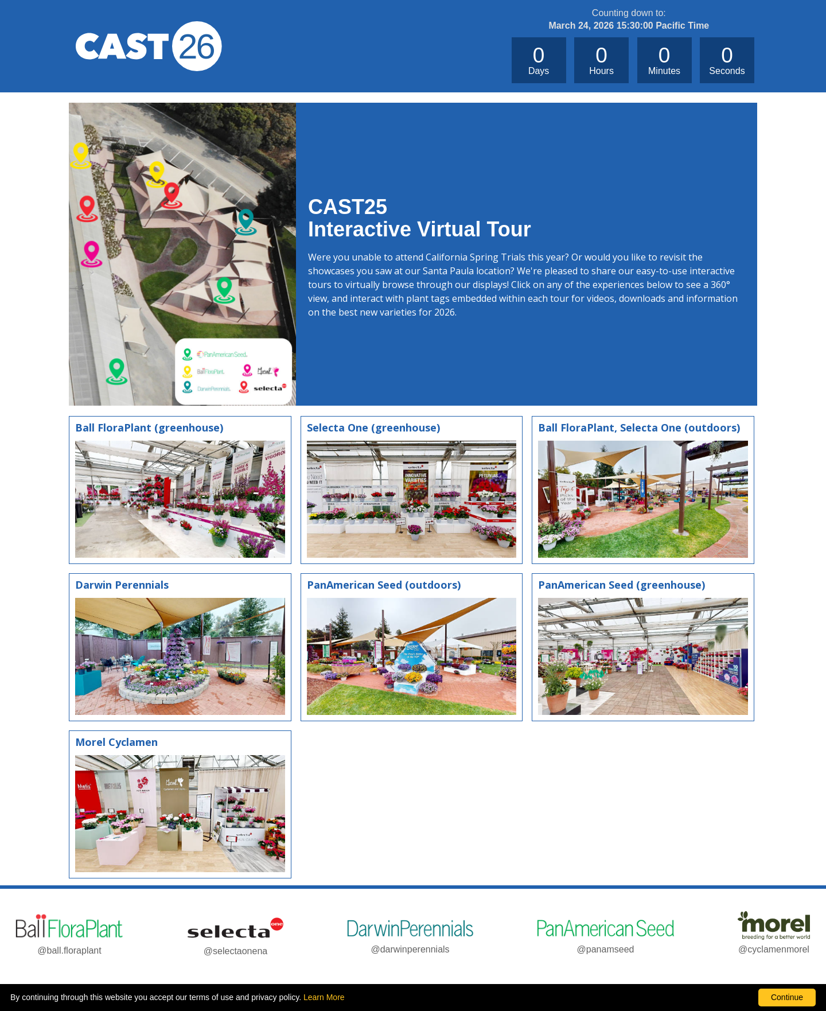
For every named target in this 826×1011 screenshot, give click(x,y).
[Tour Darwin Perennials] (180, 647)
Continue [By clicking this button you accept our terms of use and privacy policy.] (787, 997)
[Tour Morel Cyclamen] (180, 804)
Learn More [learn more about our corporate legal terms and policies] (324, 997)
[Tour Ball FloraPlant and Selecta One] (643, 490)
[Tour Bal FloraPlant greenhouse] (180, 490)
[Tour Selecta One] (412, 490)
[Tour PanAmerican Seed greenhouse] (643, 647)
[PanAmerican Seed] (412, 647)
